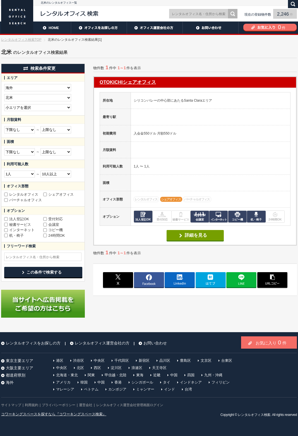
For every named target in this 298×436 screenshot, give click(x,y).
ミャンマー (145, 389)
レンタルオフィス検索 (254, 415)
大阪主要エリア (19, 368)
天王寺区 (159, 368)
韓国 (84, 382)
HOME (36, 27)
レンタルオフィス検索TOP (21, 40)
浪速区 (136, 368)
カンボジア (117, 389)
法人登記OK (16, 219)
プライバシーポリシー (58, 405)
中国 (173, 375)
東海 (139, 375)
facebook (149, 279)
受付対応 (53, 219)
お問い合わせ (210, 27)
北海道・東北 (67, 375)
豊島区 (185, 360)
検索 (232, 13)
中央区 (99, 360)
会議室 (51, 225)
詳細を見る (196, 235)
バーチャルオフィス (23, 200)
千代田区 (121, 360)
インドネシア (191, 382)
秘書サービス (17, 225)
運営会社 (85, 405)
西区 (97, 368)
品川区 (164, 360)
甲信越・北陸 (115, 375)
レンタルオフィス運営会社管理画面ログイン (129, 405)
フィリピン (221, 382)
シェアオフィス (58, 195)
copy (272, 279)
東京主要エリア (19, 360)
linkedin (180, 279)
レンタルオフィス (21, 195)
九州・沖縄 (213, 375)
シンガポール (142, 382)
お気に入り (271, 342)
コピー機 (53, 230)
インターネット (19, 230)
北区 (80, 368)
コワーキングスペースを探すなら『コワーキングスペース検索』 (53, 414)
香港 (118, 382)
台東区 (226, 360)
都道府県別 (15, 375)
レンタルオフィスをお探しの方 (99, 27)
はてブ (211, 279)
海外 (10, 382)
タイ (166, 382)
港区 (59, 360)
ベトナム (91, 389)
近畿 (156, 375)
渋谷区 (78, 360)
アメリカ (63, 382)
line (241, 279)
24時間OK (54, 236)
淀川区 (116, 368)
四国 (190, 375)
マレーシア (65, 389)
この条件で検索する (44, 272)
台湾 (188, 389)
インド (169, 389)
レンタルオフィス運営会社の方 (154, 27)
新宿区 (144, 360)
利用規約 (31, 405)
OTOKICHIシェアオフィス (128, 82)
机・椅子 (14, 236)
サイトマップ (11, 405)
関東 (91, 375)
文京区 (206, 360)
